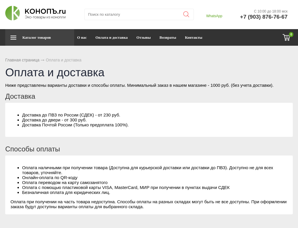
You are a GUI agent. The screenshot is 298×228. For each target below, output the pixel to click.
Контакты (193, 37)
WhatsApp (214, 16)
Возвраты (167, 37)
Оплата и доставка (111, 37)
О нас (82, 37)
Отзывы (143, 37)
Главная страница (22, 60)
